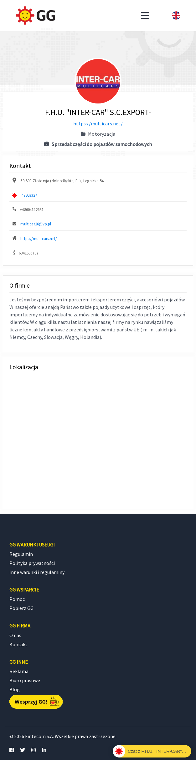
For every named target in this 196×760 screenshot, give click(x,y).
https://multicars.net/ (98, 123)
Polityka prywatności (32, 563)
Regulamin (21, 554)
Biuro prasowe (24, 680)
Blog (14, 689)
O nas (15, 635)
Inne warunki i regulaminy (36, 572)
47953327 (29, 195)
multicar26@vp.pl (35, 223)
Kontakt (18, 644)
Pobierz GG (21, 608)
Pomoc (17, 599)
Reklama (18, 671)
